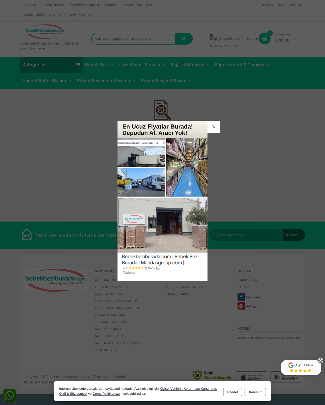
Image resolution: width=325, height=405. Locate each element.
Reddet (232, 391)
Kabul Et (255, 391)
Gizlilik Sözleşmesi (73, 393)
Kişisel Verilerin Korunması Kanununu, (188, 388)
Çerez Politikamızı (106, 393)
